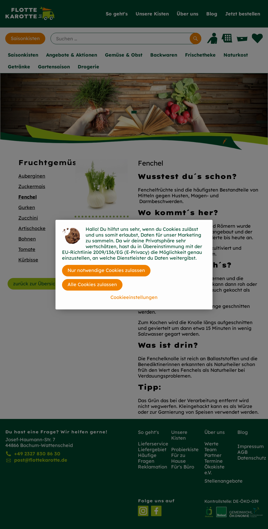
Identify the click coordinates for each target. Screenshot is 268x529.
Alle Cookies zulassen (92, 284)
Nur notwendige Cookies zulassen (106, 270)
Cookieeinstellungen (134, 297)
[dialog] (134, 264)
